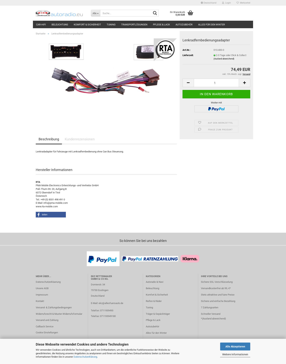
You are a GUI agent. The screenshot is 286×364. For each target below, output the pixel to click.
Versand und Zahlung (47, 320)
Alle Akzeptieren (235, 346)
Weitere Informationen (235, 354)
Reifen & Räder (154, 301)
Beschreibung (49, 139)
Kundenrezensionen (80, 139)
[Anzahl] (216, 83)
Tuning (111, 24)
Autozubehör (184, 24)
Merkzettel (243, 3)
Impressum (42, 294)
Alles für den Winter (211, 24)
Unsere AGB (42, 288)
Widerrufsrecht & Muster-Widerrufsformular (59, 313)
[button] (208, 3)
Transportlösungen (134, 24)
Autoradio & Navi (154, 281)
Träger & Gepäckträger (158, 313)
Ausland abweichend (214, 318)
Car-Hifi (41, 24)
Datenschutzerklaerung (48, 281)
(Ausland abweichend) (224, 59)
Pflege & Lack (161, 24)
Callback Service (44, 326)
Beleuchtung (60, 24)
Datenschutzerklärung (85, 356)
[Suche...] (95, 13)
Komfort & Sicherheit (87, 24)
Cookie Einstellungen (47, 332)
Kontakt (40, 301)
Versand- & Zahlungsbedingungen (54, 307)
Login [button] (226, 3)
